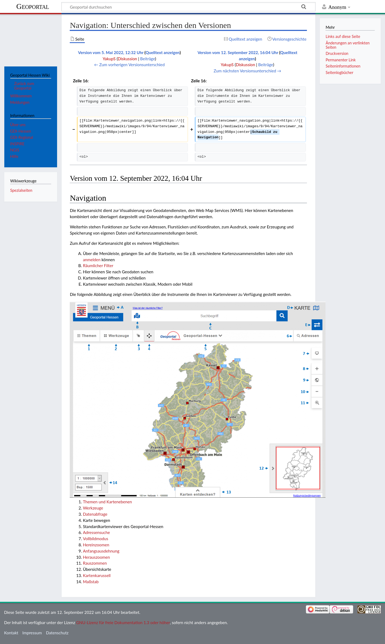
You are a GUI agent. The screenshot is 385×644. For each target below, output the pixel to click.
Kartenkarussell (97, 575)
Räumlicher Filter (98, 265)
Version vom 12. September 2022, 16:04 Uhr (238, 52)
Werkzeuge (93, 507)
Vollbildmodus (95, 538)
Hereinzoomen (96, 544)
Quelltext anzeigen (162, 52)
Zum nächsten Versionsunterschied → (247, 70)
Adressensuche (96, 532)
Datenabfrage (95, 514)
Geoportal (32, 6)
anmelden (91, 259)
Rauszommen (95, 563)
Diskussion (127, 58)
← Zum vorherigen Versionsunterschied (129, 64)
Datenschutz (57, 632)
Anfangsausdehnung (101, 551)
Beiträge (147, 58)
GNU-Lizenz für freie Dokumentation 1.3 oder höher (123, 622)
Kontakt (11, 632)
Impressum (32, 632)
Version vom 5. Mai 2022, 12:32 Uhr (111, 52)
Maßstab (91, 581)
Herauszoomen (96, 557)
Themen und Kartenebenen (107, 501)
